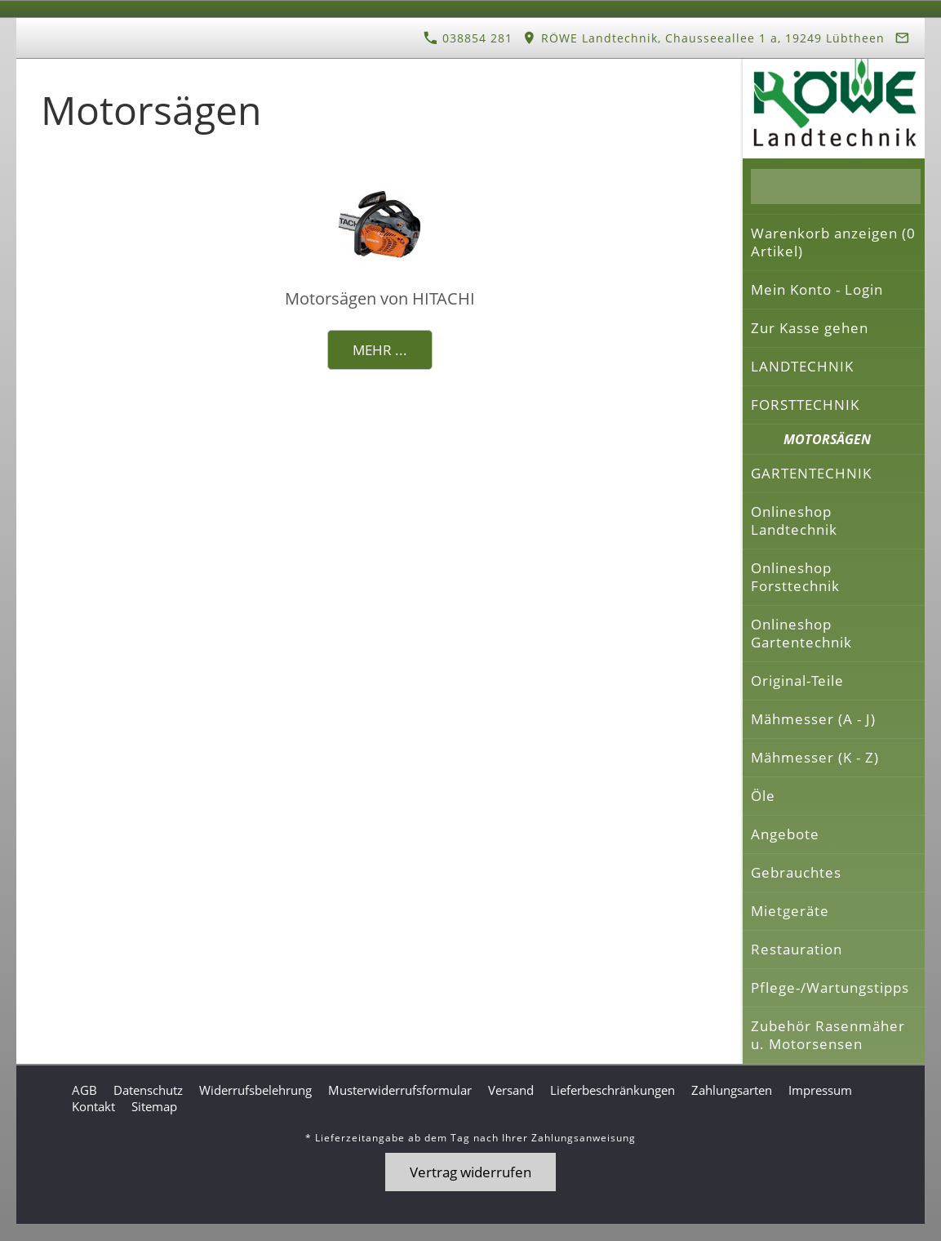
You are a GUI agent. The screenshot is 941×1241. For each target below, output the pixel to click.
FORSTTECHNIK (805, 404)
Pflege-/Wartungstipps (830, 987)
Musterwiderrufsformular (400, 1090)
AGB (84, 1090)
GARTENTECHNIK (811, 473)
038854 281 (468, 38)
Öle (763, 795)
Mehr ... (380, 349)
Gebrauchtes (796, 872)
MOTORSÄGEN (827, 439)
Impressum (820, 1090)
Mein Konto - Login (817, 289)
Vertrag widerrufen (470, 1172)
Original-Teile (797, 680)
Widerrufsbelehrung (255, 1090)
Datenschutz (148, 1090)
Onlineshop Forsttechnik (795, 576)
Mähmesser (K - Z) (815, 757)
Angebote (785, 834)
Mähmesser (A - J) (813, 718)
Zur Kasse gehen (809, 327)
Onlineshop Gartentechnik (801, 633)
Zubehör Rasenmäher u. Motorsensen (828, 1034)
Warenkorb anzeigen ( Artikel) (833, 242)
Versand (511, 1090)
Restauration (796, 949)
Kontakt (93, 1106)
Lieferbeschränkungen (612, 1090)
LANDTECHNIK (802, 366)
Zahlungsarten (731, 1090)
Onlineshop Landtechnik (794, 520)
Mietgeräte (790, 910)
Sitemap (154, 1106)
